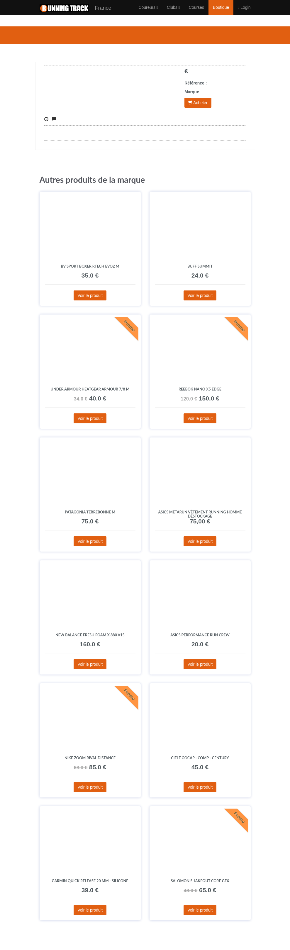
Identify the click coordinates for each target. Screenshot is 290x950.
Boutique (221, 13)
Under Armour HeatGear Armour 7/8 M (90, 389)
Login (244, 13)
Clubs (173, 13)
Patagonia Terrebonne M (90, 512)
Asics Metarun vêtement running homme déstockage (200, 514)
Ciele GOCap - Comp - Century (200, 758)
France (75, 14)
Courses (196, 13)
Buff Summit (200, 266)
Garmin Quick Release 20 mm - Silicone (90, 881)
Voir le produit (90, 295)
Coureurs (148, 13)
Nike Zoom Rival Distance (90, 758)
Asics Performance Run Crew (200, 635)
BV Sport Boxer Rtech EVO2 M (90, 266)
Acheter (197, 102)
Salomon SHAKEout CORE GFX (200, 881)
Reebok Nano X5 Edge (200, 389)
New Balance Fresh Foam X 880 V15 (90, 635)
